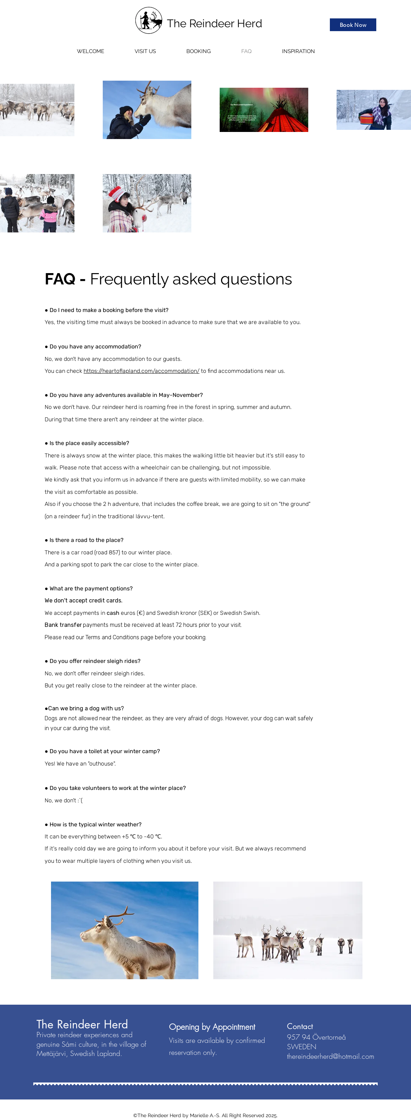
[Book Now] (353, 24)
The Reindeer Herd (214, 23)
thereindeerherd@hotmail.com (331, 1056)
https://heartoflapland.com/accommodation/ (141, 371)
